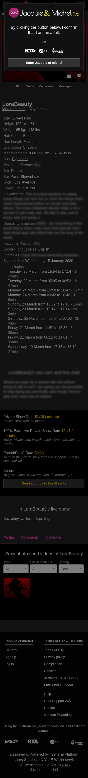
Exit (44, 42)
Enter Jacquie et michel (44, 62)
